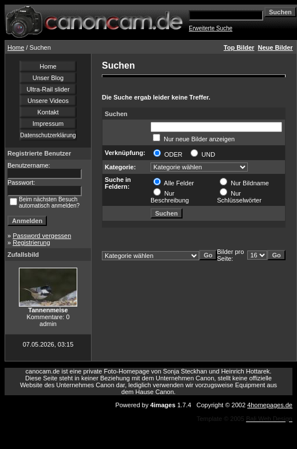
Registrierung (31, 242)
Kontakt (47, 112)
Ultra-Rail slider (47, 89)
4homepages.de (269, 405)
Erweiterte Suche (210, 28)
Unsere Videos (48, 100)
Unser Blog (48, 77)
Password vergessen (42, 235)
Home (15, 47)
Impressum (48, 123)
